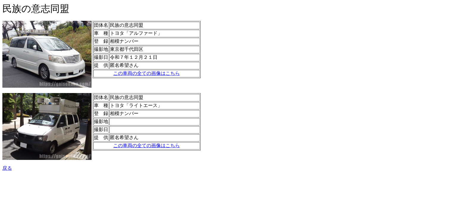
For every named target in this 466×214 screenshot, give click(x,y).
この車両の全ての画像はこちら (146, 73)
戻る (7, 168)
